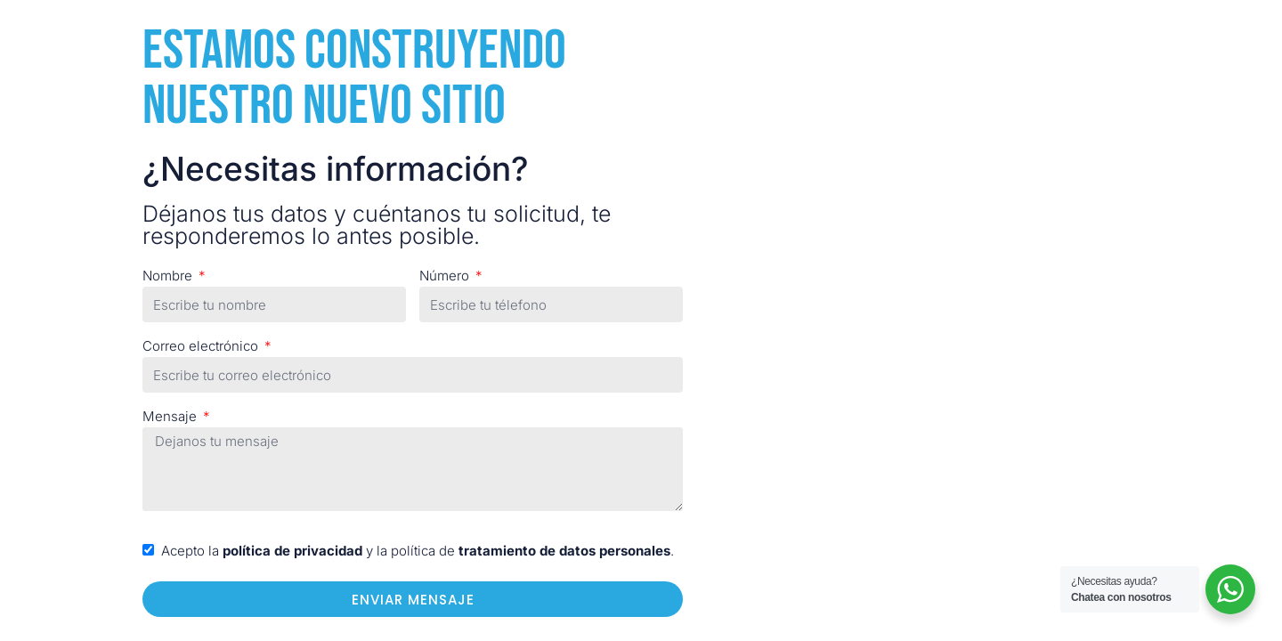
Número (446, 275)
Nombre (169, 275)
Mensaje (171, 416)
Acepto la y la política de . (417, 550)
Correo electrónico (202, 345)
